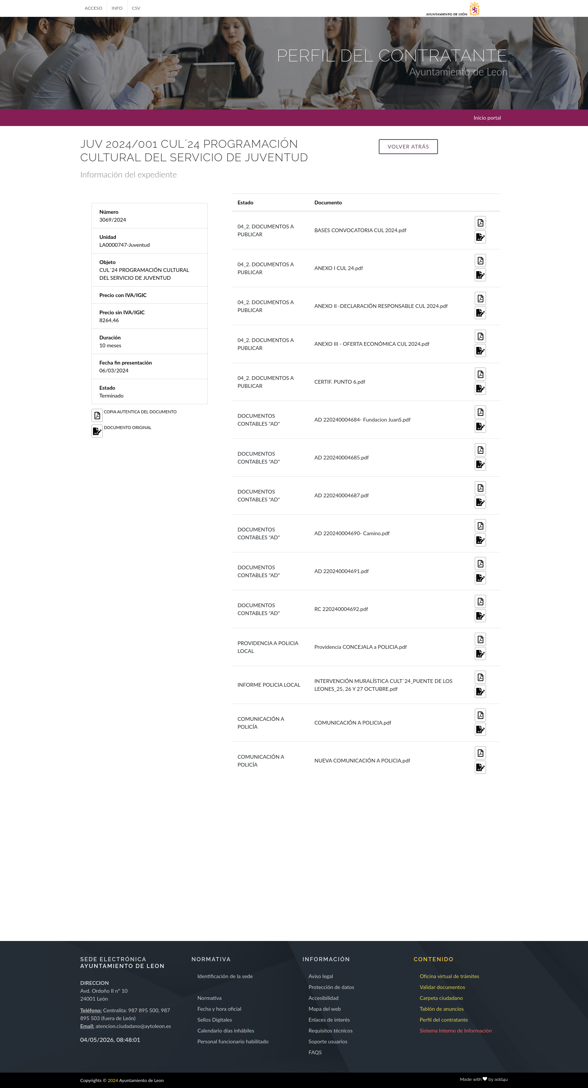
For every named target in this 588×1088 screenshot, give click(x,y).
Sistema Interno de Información (456, 1030)
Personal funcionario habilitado (232, 1041)
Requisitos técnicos (331, 1030)
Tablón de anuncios (442, 1008)
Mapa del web (325, 1008)
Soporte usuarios (328, 1041)
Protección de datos (331, 987)
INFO (117, 8)
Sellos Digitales (214, 1019)
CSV (136, 8)
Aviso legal (321, 976)
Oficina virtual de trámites (449, 976)
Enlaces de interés (329, 1019)
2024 (113, 1080)
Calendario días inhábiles (225, 1030)
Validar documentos (442, 987)
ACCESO (93, 8)
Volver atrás (408, 146)
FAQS (315, 1052)
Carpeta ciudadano (441, 998)
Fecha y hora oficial (219, 1008)
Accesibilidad (324, 998)
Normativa (209, 998)
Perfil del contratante (444, 1019)
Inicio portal (487, 117)
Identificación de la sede (225, 976)
